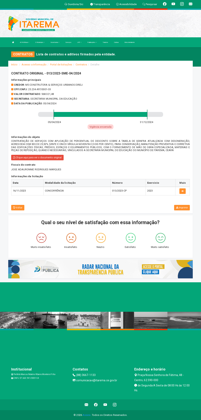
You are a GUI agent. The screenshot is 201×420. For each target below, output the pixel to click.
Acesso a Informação (34, 64)
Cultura (116, 42)
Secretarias (54, 42)
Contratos (81, 64)
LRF (79, 42)
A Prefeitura (24, 42)
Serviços (68, 42)
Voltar (17, 207)
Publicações (92, 42)
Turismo (105, 42)
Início (14, 64)
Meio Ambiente (129, 42)
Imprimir (182, 207)
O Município (40, 42)
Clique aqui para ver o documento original (37, 157)
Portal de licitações (61, 64)
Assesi (87, 415)
